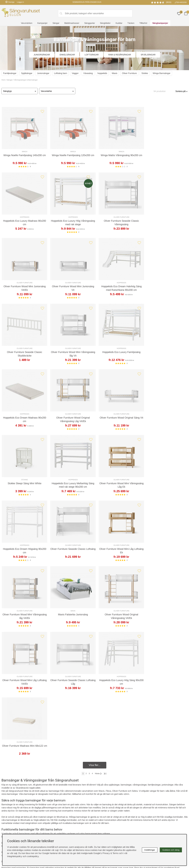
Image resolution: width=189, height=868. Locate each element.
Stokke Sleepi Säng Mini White (165, 353)
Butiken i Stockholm (152, 802)
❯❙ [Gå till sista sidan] (105, 582)
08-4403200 (182, 2)
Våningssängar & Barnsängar (26, 80)
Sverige (9, 2)
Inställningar (149, 850)
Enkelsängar (67, 54)
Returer (86, 746)
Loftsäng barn (61, 73)
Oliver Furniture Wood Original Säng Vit (118, 353)
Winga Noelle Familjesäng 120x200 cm (71, 155)
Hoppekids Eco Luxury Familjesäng (165, 287)
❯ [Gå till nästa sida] (98, 582)
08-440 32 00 (121, 758)
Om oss (53, 799)
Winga (24, 152)
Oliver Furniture (131, 73)
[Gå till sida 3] (89, 582)
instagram (9, 811)
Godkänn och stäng (170, 850)
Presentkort (55, 802)
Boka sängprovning (151, 792)
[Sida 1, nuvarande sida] (83, 582)
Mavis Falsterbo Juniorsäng (118, 484)
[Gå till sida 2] (86, 582)
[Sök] (95, 13)
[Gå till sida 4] (92, 582)
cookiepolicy (33, 856)
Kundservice (11, 746)
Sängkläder (105, 23)
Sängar (56, 23)
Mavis (116, 73)
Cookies (100, 792)
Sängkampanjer (160, 23)
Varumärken (26, 23)
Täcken (130, 23)
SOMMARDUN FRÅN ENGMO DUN (86, 2)
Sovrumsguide (56, 795)
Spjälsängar (148, 54)
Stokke (147, 73)
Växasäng (89, 73)
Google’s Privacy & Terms (106, 853)
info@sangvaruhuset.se (122, 761)
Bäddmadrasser (71, 23)
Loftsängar (92, 54)
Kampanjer (42, 23)
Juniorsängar (42, 54)
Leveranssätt (37, 746)
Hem (3, 80)
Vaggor (76, 73)
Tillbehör (143, 23)
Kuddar (119, 23)
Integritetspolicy (103, 799)
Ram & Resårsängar (119, 54)
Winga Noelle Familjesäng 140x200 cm (24, 155)
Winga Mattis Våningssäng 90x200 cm (118, 155)
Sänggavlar (89, 23)
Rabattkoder (55, 792)
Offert (59, 746)
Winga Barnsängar (164, 73)
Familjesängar (10, 73)
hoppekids (104, 73)
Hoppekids (165, 152)
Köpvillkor (100, 795)
